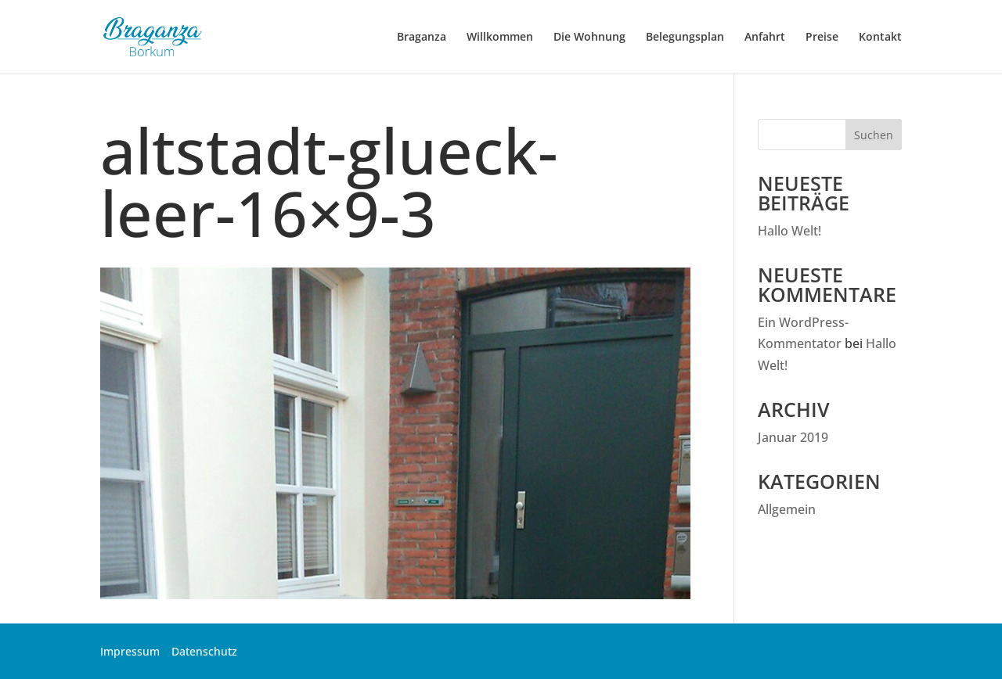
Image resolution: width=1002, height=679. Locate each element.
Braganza (421, 37)
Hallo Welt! (789, 230)
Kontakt (880, 37)
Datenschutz (204, 651)
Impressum (130, 651)
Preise (822, 37)
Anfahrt (764, 37)
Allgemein (787, 509)
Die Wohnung (589, 37)
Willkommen (500, 37)
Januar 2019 (793, 437)
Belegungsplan (685, 37)
